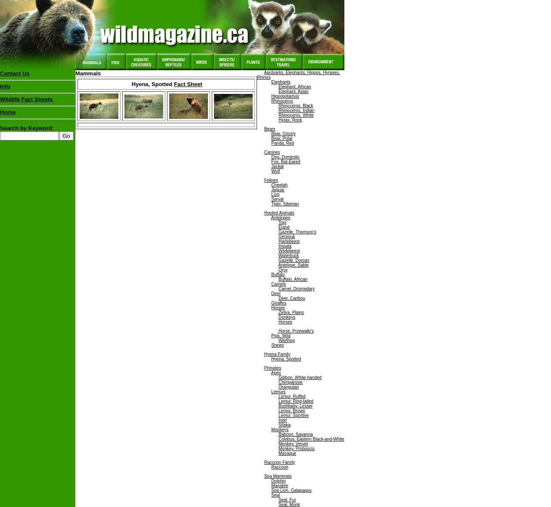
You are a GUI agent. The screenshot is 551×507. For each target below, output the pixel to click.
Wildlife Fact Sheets (37, 101)
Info (5, 86)
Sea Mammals (278, 476)
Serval (277, 199)
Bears (270, 129)
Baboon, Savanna (296, 434)
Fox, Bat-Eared (285, 161)
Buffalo (278, 274)
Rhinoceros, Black (296, 105)
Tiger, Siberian (285, 204)
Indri (283, 420)
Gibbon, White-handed (300, 377)
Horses (278, 307)
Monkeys (279, 429)
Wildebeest (289, 251)
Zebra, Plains (291, 312)
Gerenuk (287, 236)
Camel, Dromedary (297, 288)
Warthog (286, 340)
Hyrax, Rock (290, 120)
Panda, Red (282, 143)
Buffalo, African (293, 279)
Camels (278, 284)
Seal (275, 495)
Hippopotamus (285, 96)
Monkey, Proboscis (297, 448)
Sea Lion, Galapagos (291, 490)
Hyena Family (277, 354)
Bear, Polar (281, 138)
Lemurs (278, 391)
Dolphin (278, 481)
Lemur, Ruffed (292, 396)
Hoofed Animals (279, 213)
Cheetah (279, 185)
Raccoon (279, 467)
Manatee (279, 485)
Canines (272, 152)
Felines (271, 180)
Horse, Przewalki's (295, 331)
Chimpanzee (291, 382)
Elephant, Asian (294, 91)
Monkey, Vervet (293, 444)
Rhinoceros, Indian (296, 110)
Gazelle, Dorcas (294, 260)
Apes (276, 372)
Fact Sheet (188, 84)
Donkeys (287, 317)
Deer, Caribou (292, 298)
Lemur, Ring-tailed (296, 401)
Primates (272, 368)
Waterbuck (289, 255)
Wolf (275, 171)
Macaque (287, 453)
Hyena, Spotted (286, 359)
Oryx (283, 269)
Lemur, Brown (292, 410)
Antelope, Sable (293, 265)
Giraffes (278, 303)
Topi (282, 222)
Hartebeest (289, 241)
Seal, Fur (287, 500)
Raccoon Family (279, 462)
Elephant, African (295, 86)
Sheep (277, 345)
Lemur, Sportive (294, 415)
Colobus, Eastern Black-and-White (311, 439)
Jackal (277, 166)
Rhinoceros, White (296, 115)
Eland (284, 227)
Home (7, 112)
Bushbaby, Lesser (296, 406)
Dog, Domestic (285, 157)
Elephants (280, 82)
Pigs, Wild (280, 335)
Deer (276, 293)
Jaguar (278, 189)
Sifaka (285, 425)
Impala (285, 246)
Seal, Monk (289, 504)
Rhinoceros (282, 101)
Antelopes (280, 217)
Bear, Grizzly (283, 133)
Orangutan (289, 387)
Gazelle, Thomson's (297, 232)
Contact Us (15, 73)
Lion (275, 194)
